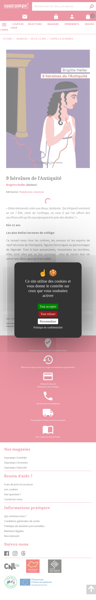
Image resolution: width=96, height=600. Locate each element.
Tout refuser (48, 313)
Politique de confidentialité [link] (48, 327)
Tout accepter (48, 306)
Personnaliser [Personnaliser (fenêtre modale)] (48, 321)
